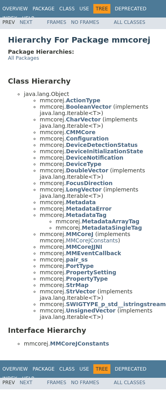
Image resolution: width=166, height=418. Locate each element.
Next (25, 22)
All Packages (23, 58)
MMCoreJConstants (92, 240)
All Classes (129, 22)
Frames (56, 22)
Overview (15, 9)
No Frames (85, 22)
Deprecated (131, 9)
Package (43, 9)
